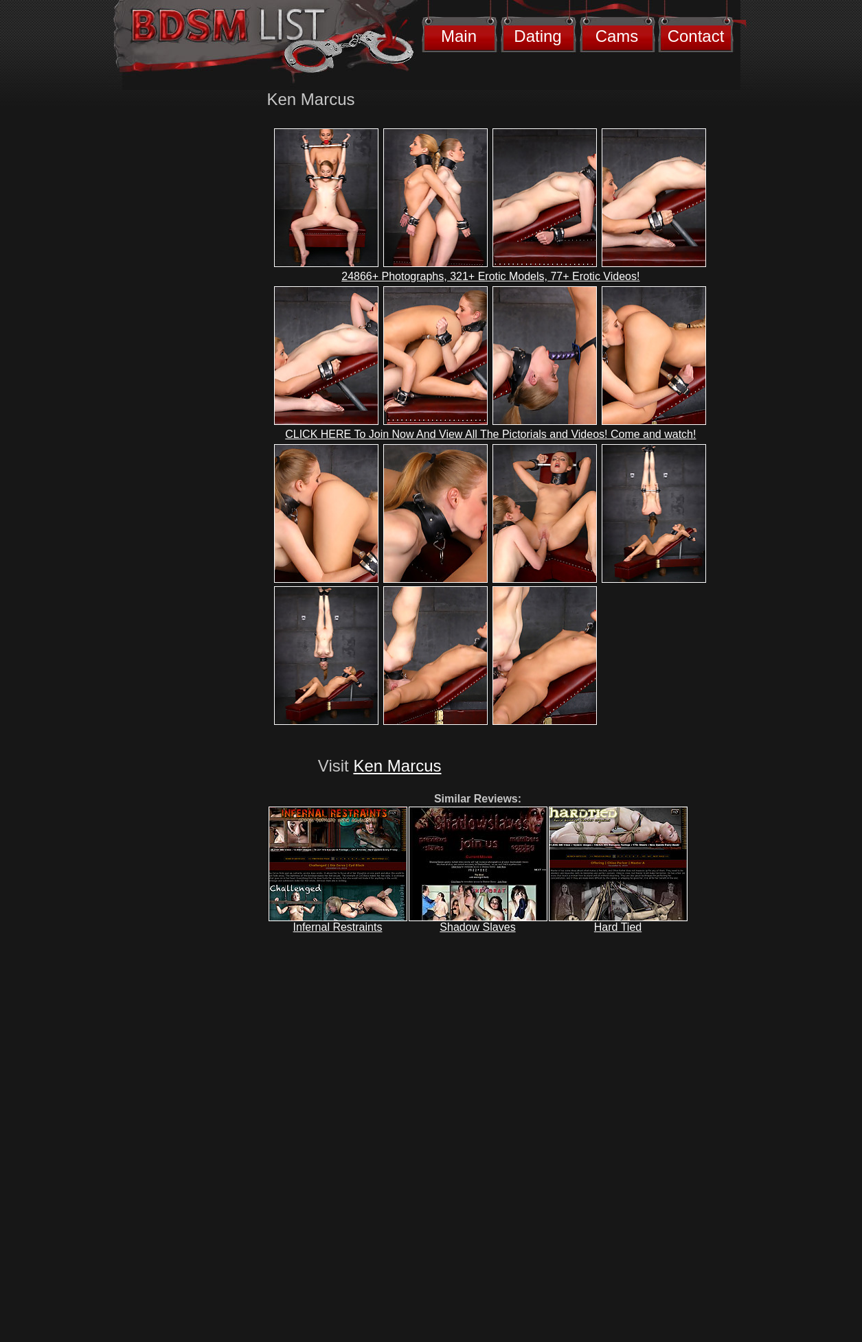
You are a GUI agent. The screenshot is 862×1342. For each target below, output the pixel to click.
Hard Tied (618, 927)
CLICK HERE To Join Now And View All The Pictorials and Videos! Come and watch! (490, 434)
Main (459, 36)
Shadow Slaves (477, 927)
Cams (617, 36)
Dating (537, 36)
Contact (696, 36)
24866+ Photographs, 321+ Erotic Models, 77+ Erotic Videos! (490, 276)
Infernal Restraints (338, 927)
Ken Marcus (397, 765)
